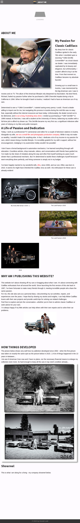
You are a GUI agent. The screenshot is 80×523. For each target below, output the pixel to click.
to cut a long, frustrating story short (28, 116)
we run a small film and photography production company (37, 135)
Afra (39, 165)
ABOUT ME (39, 2)
